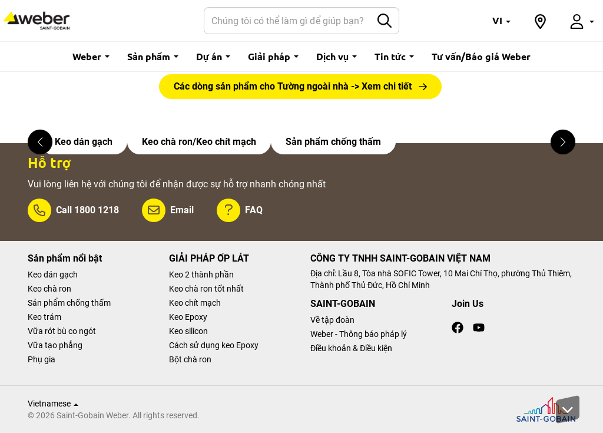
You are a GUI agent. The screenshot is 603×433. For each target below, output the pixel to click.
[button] (501, 20)
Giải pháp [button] (273, 56)
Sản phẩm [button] (152, 56)
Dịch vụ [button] (336, 56)
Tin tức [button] (394, 56)
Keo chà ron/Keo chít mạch (199, 141)
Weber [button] (91, 56)
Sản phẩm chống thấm (333, 141)
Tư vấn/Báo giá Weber (481, 56)
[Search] (287, 21)
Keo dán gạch (83, 141)
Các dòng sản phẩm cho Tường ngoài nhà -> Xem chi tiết (293, 86)
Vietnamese (53, 403)
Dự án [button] (213, 56)
